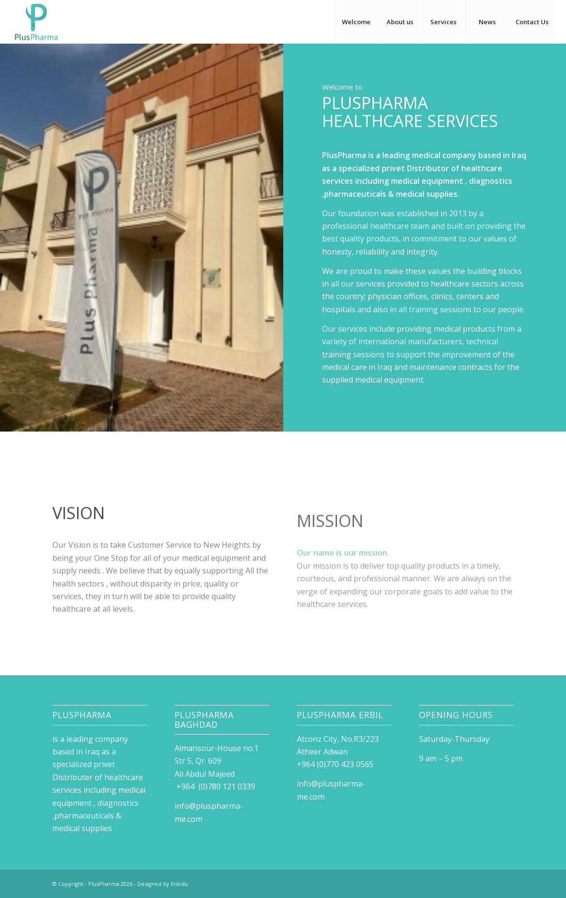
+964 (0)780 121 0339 (215, 786)
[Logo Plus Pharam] (36, 22)
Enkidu (179, 883)
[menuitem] (356, 22)
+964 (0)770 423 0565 (337, 764)
